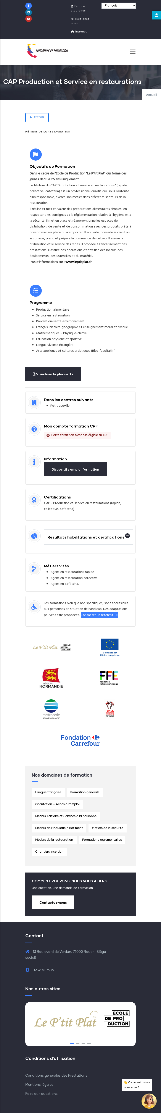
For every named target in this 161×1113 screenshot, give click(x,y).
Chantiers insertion (49, 851)
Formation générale (84, 792)
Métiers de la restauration (54, 839)
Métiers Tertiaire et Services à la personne (66, 816)
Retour (37, 117)
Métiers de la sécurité (107, 828)
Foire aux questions (41, 1093)
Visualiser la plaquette (53, 374)
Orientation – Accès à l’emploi (57, 804)
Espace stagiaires (78, 8)
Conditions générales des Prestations (56, 1075)
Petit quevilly (59, 406)
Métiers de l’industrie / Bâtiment (59, 828)
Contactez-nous (53, 902)
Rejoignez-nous (81, 21)
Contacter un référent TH (99, 615)
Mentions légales (39, 1084)
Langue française (48, 792)
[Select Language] (118, 6)
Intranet (79, 31)
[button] (72, 1043)
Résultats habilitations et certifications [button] (85, 537)
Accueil (151, 95)
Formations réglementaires (102, 839)
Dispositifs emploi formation (75, 469)
